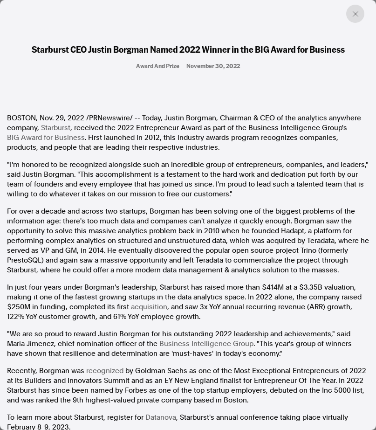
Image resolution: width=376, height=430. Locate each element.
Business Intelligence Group (206, 344)
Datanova (160, 417)
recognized (104, 371)
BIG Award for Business (46, 137)
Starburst (55, 128)
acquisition (149, 307)
